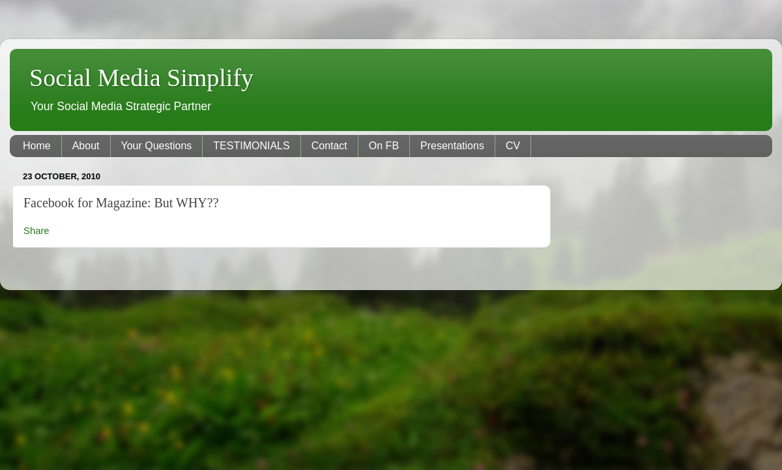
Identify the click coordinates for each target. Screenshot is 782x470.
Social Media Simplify (141, 77)
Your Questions (156, 145)
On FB (384, 145)
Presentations (452, 145)
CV (513, 145)
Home (37, 145)
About (86, 145)
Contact (329, 145)
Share (36, 231)
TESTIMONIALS (251, 145)
